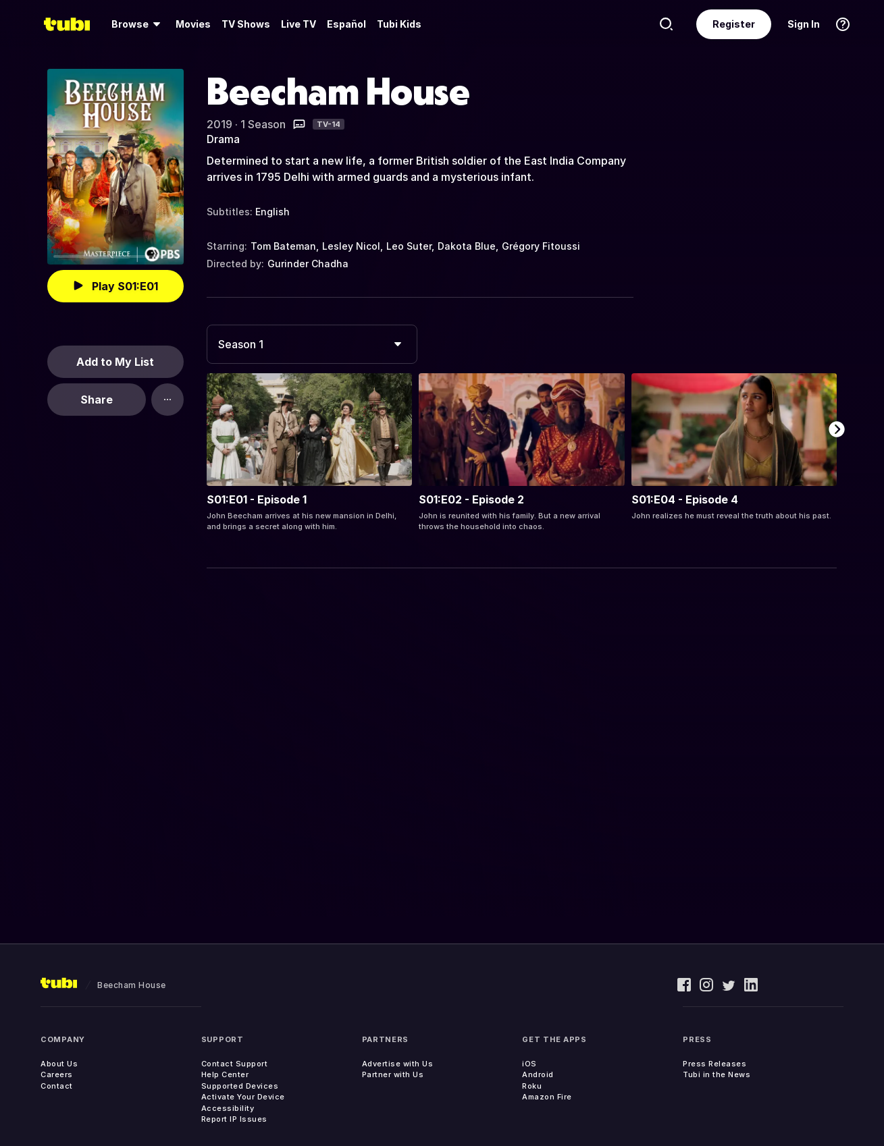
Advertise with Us (398, 1063)
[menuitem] (138, 24)
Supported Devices (240, 1086)
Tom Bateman (283, 246)
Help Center (225, 1074)
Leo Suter (409, 246)
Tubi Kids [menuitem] (399, 24)
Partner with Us (393, 1074)
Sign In (803, 24)
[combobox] (312, 344)
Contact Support (234, 1063)
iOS (529, 1063)
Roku (532, 1086)
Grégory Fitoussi (541, 246)
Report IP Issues (234, 1119)
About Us (59, 1063)
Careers (57, 1074)
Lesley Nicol (351, 246)
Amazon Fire (547, 1096)
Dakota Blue (467, 246)
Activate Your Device (243, 1096)
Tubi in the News (716, 1074)
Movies (193, 24)
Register (733, 24)
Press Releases (714, 1063)
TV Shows (246, 24)
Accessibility (228, 1108)
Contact (57, 1086)
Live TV (298, 24)
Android (538, 1074)
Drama (223, 139)
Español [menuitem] (346, 24)
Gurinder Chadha (307, 263)
